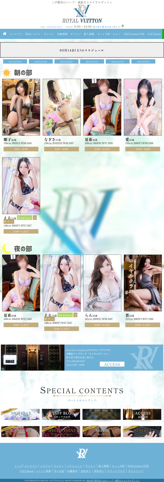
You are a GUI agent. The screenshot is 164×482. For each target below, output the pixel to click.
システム (45, 466)
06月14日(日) (117, 61)
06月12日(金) (66, 61)
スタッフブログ (116, 471)
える (7, 217)
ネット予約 (103, 34)
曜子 (7, 139)
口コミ (117, 34)
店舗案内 (72, 471)
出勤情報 (62, 34)
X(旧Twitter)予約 (134, 34)
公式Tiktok (154, 34)
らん (88, 315)
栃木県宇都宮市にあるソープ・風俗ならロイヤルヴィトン (113, 480)
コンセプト (15, 34)
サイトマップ (136, 471)
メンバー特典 (43, 471)
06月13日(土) (92, 61)
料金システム (33, 34)
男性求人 (99, 471)
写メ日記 (59, 471)
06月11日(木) (40, 61)
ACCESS (112, 364)
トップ (18, 466)
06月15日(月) (143, 61)
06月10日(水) (15, 61)
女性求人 (86, 471)
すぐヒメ (75, 34)
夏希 (88, 139)
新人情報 (89, 34)
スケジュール (74, 466)
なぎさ (49, 139)
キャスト (49, 34)
